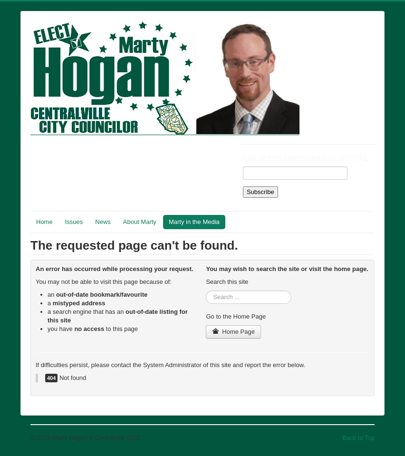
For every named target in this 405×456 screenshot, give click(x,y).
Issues (74, 221)
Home (44, 221)
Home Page (233, 331)
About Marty (139, 221)
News (103, 221)
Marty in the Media (194, 221)
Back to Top (358, 437)
